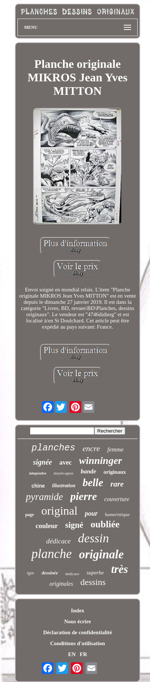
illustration (63, 485)
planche (51, 554)
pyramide (44, 496)
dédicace (58, 541)
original (59, 510)
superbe (95, 573)
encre (91, 448)
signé (74, 525)
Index (77, 610)
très (119, 569)
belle (93, 482)
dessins (93, 582)
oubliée (105, 524)
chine (38, 486)
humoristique (117, 514)
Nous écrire (77, 621)
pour (91, 513)
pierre (83, 496)
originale (101, 554)
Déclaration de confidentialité (77, 632)
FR (83, 654)
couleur (47, 526)
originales (61, 584)
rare (116, 484)
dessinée (50, 573)
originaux (114, 472)
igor (30, 573)
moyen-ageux (63, 473)
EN (72, 654)
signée (42, 462)
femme (115, 449)
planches (53, 448)
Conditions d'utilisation (77, 643)
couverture (116, 499)
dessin (93, 538)
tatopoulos (37, 473)
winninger (100, 460)
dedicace (72, 573)
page (29, 514)
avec (65, 462)
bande (88, 471)
